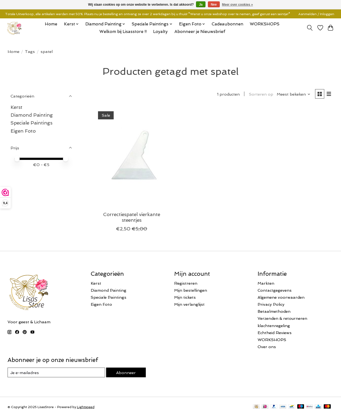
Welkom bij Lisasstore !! (123, 31)
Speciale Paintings (31, 123)
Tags (30, 51)
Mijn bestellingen (190, 290)
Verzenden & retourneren (282, 318)
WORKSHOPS (264, 24)
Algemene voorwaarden (281, 297)
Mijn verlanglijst (189, 304)
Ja (200, 4)
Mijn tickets (185, 297)
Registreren (185, 283)
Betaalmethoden (274, 311)
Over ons (267, 346)
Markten (266, 283)
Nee (214, 4)
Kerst (16, 107)
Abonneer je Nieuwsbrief (199, 31)
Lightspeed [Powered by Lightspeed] (85, 407)
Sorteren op (261, 94)
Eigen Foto (23, 131)
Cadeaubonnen (227, 24)
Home (51, 24)
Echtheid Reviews (275, 332)
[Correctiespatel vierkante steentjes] (131, 157)
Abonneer (126, 372)
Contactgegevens (275, 290)
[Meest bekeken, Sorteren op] (293, 94)
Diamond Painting (32, 115)
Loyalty (160, 31)
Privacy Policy (271, 304)
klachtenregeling (274, 325)
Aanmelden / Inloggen (316, 14)
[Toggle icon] (309, 28)
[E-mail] (56, 372)
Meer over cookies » (237, 4)
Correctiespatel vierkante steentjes (131, 217)
